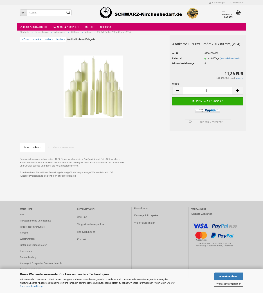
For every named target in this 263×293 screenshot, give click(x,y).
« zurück (37, 39)
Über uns (105, 27)
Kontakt (90, 27)
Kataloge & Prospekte (66, 27)
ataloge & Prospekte (147, 215)
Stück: (175, 83)
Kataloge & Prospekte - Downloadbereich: (41, 263)
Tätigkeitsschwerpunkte (32, 226)
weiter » (49, 39)
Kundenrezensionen (62, 147)
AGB (22, 214)
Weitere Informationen (228, 283)
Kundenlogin (217, 2)
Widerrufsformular (144, 222)
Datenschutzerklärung (31, 286)
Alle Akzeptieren (228, 276)
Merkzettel (236, 2)
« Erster (25, 39)
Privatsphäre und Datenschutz (35, 220)
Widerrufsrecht (27, 238)
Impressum (26, 251)
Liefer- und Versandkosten (33, 245)
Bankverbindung (28, 257)
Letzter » (60, 39)
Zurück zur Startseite (33, 27)
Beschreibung (32, 147)
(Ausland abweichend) (230, 58)
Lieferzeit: (177, 58)
